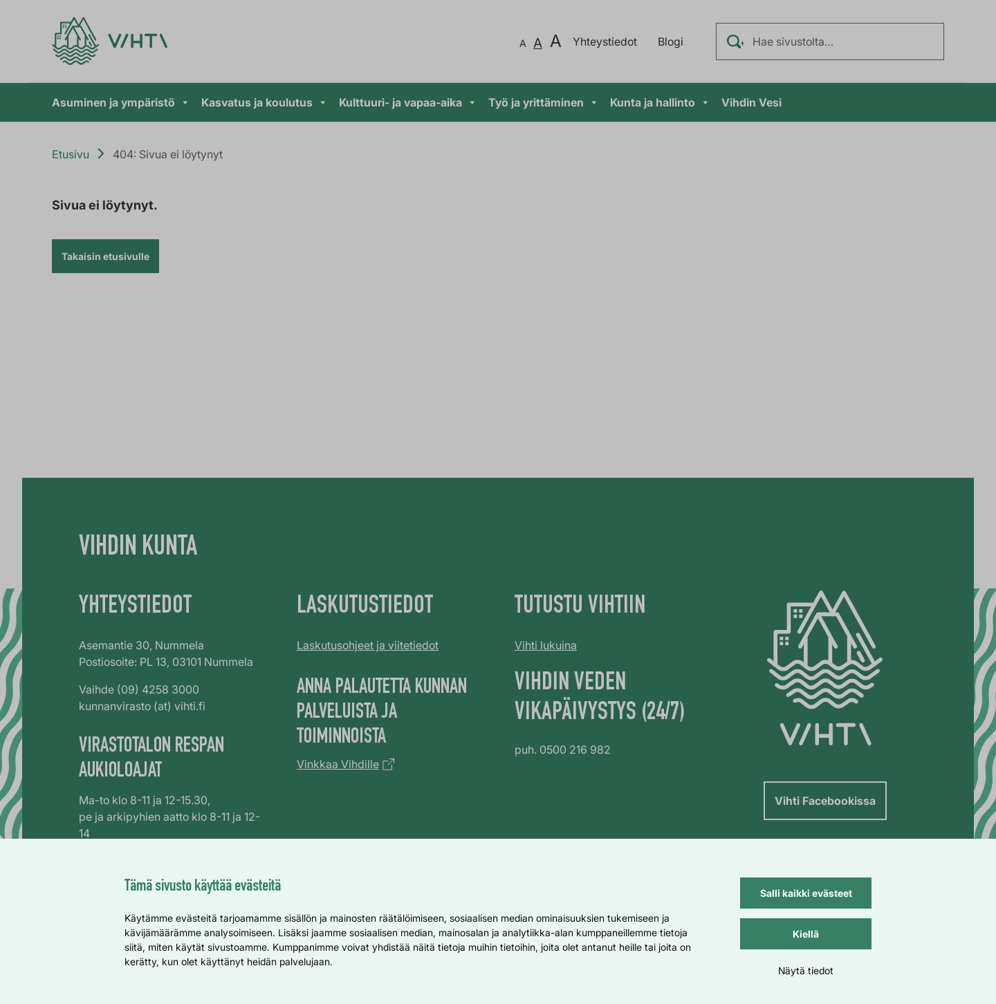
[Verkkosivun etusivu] (109, 41)
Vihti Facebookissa (825, 801)
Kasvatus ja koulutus (264, 102)
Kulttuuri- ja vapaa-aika (408, 102)
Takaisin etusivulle (105, 256)
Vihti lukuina (546, 645)
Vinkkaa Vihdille (338, 764)
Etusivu (70, 154)
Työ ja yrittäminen (543, 102)
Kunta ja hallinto (660, 102)
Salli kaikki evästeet (806, 893)
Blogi (670, 41)
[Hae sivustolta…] (830, 41)
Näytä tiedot (805, 970)
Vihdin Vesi (751, 102)
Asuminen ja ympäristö (121, 102)
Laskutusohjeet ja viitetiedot (368, 645)
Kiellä (806, 934)
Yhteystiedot (605, 41)
